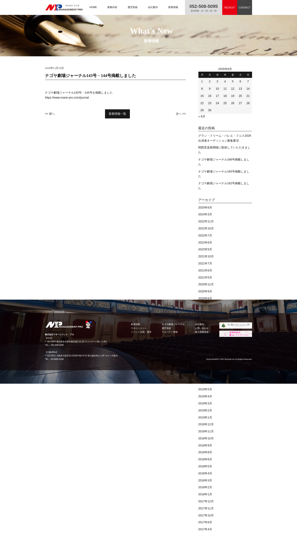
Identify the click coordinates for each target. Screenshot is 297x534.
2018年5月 (205, 466)
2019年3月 (205, 403)
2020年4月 (205, 312)
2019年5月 (205, 389)
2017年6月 (205, 522)
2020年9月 (205, 291)
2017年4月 (205, 529)
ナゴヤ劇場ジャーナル (173, 324)
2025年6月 (205, 207)
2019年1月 (205, 417)
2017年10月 (206, 515)
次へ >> (181, 113)
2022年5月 (205, 249)
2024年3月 (205, 214)
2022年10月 (206, 228)
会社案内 (153, 7)
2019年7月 (205, 375)
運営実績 (133, 7)
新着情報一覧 (117, 113)
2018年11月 (206, 431)
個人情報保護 (202, 332)
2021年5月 (205, 277)
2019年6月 (205, 382)
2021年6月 (205, 270)
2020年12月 (206, 284)
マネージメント (139, 328)
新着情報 (173, 7)
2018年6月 (205, 459)
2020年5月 (205, 305)
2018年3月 (205, 480)
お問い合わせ (202, 328)
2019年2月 (205, 410)
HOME (93, 7)
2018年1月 (205, 494)
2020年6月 (205, 298)
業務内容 (112, 7)
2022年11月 (206, 221)
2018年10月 (206, 438)
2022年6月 (205, 242)
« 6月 (201, 116)
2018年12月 (206, 424)
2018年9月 (205, 445)
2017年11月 (206, 508)
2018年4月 (205, 473)
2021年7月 (205, 263)
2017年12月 (206, 501)
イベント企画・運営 (141, 332)
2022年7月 (205, 235)
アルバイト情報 (170, 332)
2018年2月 (205, 487)
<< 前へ (50, 113)
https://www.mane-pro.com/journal (67, 97)
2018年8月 (205, 452)
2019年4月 (205, 396)
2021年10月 (206, 256)
